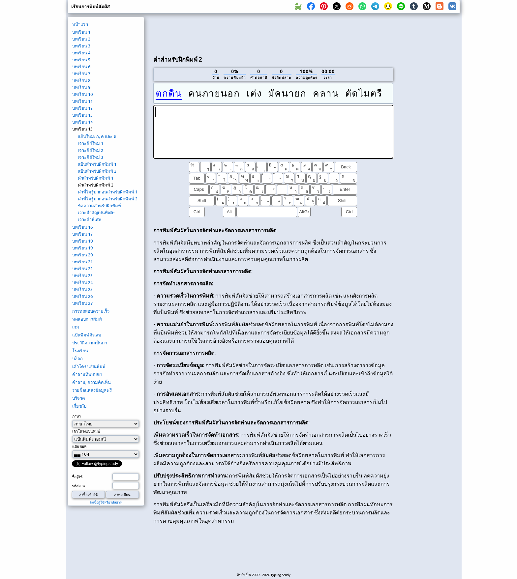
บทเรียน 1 (81, 32)
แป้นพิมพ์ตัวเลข (86, 335)
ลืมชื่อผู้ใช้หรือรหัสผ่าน (106, 502)
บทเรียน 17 (82, 234)
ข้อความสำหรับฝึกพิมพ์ (99, 205)
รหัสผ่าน (78, 486)
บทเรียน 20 (82, 254)
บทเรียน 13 (82, 115)
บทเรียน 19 (82, 248)
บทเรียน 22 (82, 268)
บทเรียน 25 (82, 289)
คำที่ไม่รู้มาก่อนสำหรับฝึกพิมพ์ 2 (107, 198)
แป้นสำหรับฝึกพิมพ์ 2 (97, 171)
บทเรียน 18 (82, 241)
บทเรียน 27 (82, 303)
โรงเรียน (80, 350)
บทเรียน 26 (82, 296)
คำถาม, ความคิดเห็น (91, 382)
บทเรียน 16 (82, 227)
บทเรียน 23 (82, 275)
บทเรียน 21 (82, 261)
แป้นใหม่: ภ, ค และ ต (97, 136)
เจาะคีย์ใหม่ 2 (90, 150)
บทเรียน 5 (81, 59)
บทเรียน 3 (81, 45)
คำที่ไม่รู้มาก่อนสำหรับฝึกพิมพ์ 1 (107, 191)
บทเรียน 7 (81, 73)
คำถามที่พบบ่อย (87, 374)
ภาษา (76, 416)
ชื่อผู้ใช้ (77, 477)
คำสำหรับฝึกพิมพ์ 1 (95, 178)
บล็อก (77, 358)
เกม (75, 327)
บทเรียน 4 (81, 52)
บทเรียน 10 (82, 94)
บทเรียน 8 (81, 80)
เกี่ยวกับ (79, 406)
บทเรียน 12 (82, 108)
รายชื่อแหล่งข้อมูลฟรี (92, 390)
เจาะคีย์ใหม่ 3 (90, 157)
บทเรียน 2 (81, 39)
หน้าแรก (80, 24)
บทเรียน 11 (82, 101)
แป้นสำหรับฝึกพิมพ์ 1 (97, 164)
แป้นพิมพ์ (79, 447)
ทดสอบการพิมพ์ (87, 319)
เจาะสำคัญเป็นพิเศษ (96, 212)
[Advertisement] (273, 33)
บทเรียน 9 (81, 87)
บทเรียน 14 (82, 122)
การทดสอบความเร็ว (90, 311)
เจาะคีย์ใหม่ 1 (90, 143)
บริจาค (78, 398)
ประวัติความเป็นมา (89, 342)
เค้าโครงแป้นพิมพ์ (89, 366)
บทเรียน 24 (82, 282)
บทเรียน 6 (81, 66)
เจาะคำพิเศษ (90, 219)
